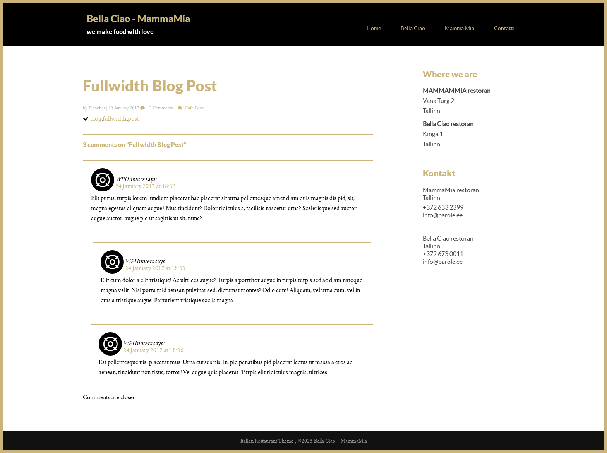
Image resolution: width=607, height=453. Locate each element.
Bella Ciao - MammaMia (138, 18)
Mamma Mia (459, 28)
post (133, 118)
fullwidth (115, 118)
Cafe (189, 108)
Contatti (504, 28)
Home (374, 28)
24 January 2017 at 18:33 (145, 186)
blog (95, 118)
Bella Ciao (413, 28)
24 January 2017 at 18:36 (153, 350)
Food (199, 108)
